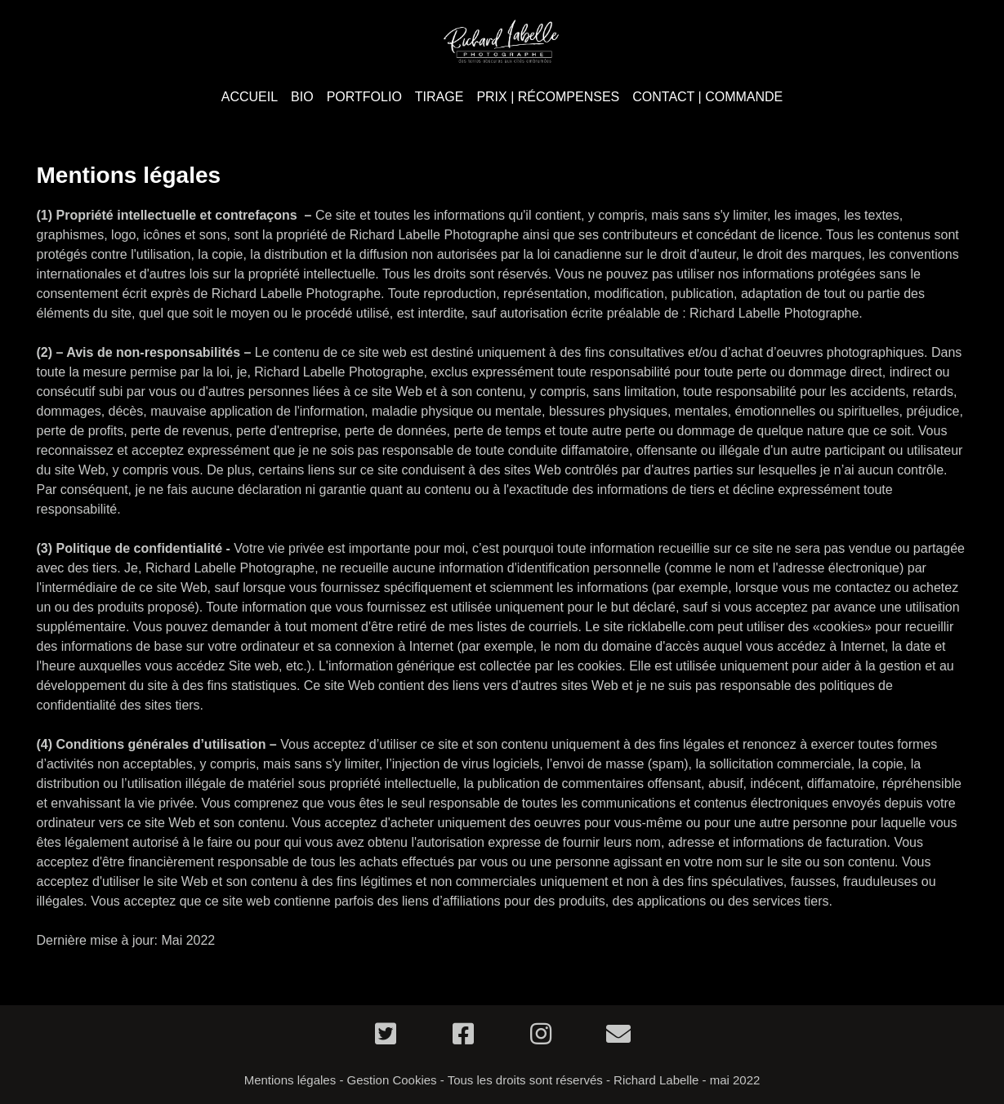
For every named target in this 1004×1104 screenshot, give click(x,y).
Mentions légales (290, 1080)
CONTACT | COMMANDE (707, 97)
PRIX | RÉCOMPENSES (547, 97)
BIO (302, 97)
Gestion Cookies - (395, 1080)
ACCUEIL (249, 97)
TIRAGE (439, 97)
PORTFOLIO (364, 97)
